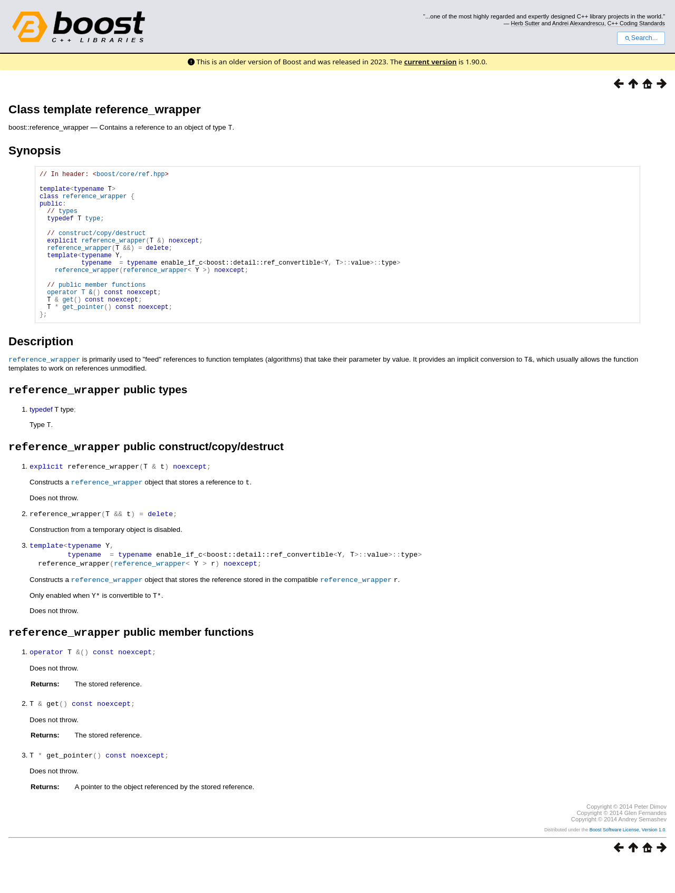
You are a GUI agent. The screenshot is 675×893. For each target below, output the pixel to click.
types (68, 219)
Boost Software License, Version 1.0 (628, 859)
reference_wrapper (94, 201)
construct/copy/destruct (102, 246)
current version (430, 61)
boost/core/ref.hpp (131, 174)
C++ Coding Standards (636, 23)
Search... (641, 38)
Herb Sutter (525, 23)
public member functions (102, 309)
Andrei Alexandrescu (578, 23)
